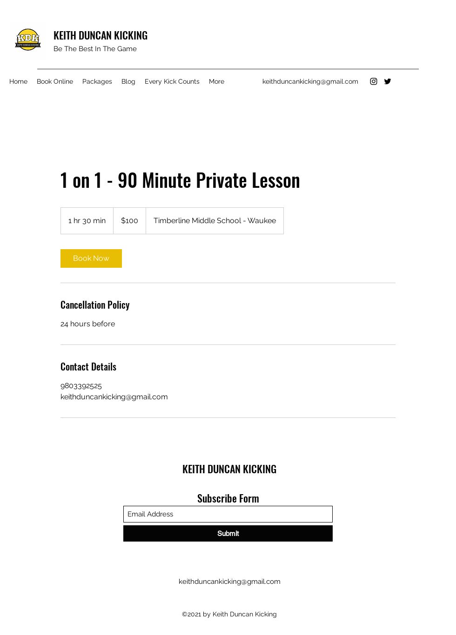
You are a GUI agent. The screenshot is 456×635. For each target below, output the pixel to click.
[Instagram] (373, 81)
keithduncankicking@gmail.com (310, 81)
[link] (91, 258)
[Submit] (228, 533)
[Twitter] (387, 81)
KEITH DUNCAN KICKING (101, 34)
